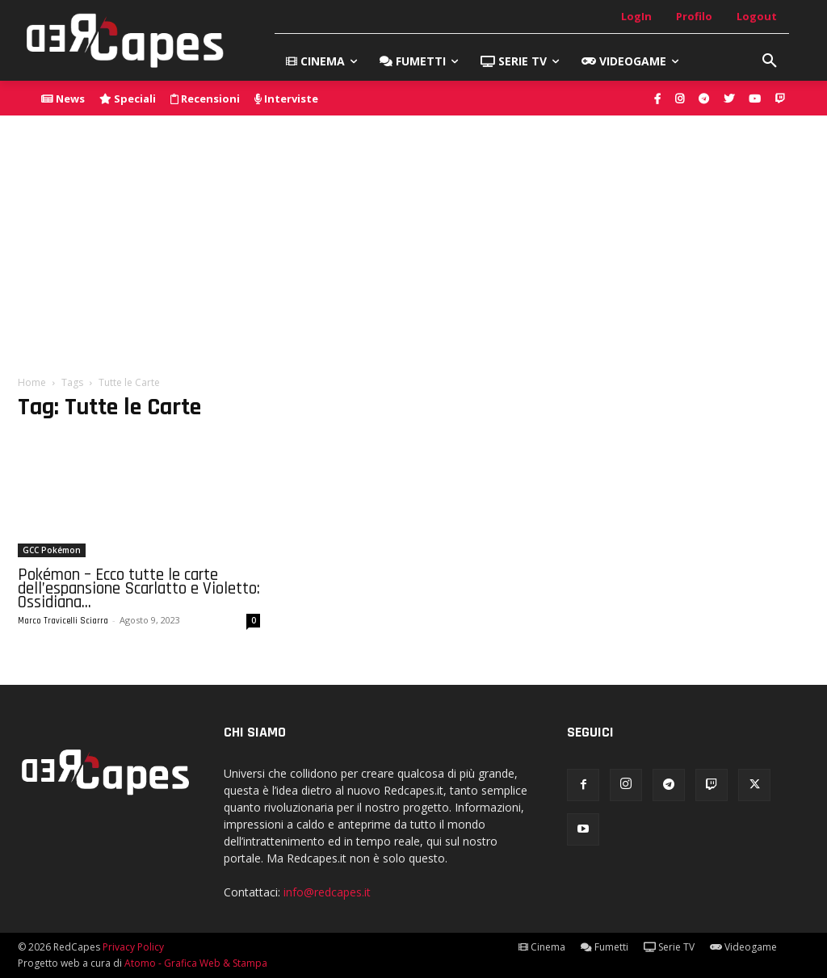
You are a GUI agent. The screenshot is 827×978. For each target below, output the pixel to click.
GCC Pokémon (52, 550)
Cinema (541, 947)
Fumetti (604, 947)
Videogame (743, 947)
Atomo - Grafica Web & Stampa (195, 963)
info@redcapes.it (327, 892)
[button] (769, 61)
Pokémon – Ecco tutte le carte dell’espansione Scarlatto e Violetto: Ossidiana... (139, 588)
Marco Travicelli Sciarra (63, 621)
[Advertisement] (413, 237)
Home (32, 382)
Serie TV (669, 947)
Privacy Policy (133, 947)
